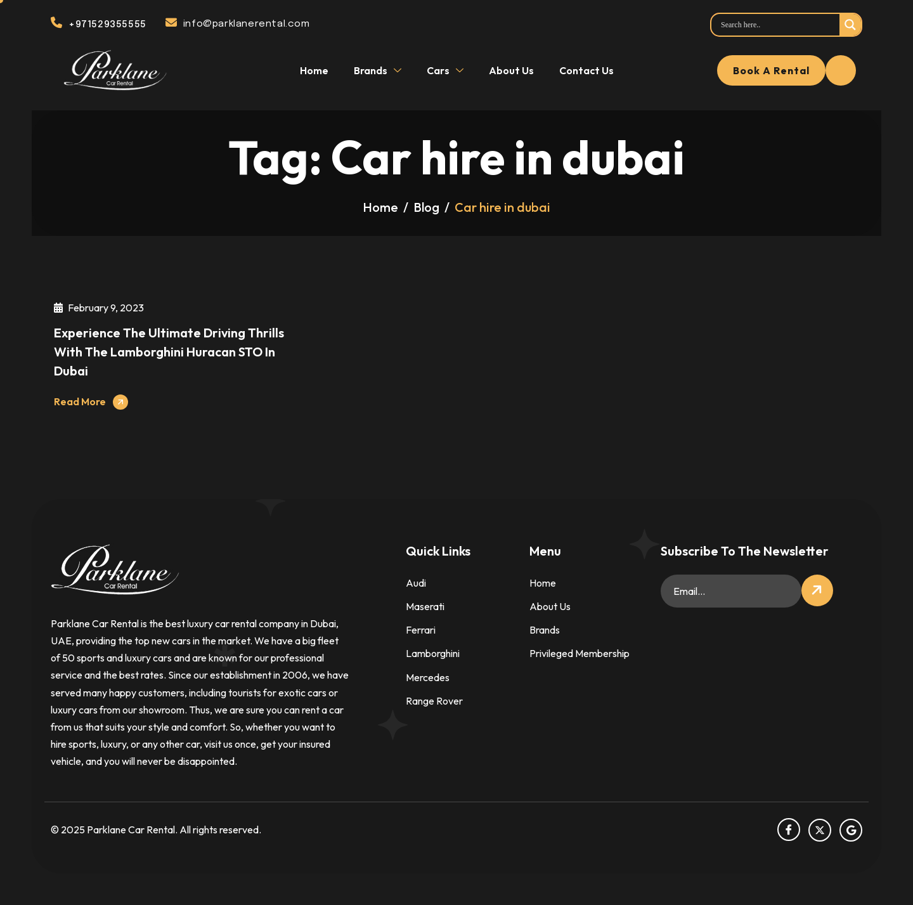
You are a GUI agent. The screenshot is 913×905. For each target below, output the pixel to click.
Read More (80, 401)
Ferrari (421, 629)
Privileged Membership (579, 653)
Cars (447, 70)
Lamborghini (433, 653)
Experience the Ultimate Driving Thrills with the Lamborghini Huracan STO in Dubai (169, 352)
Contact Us (586, 70)
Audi (416, 582)
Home (314, 70)
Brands (379, 70)
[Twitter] (819, 830)
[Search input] (778, 25)
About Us (511, 70)
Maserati (425, 606)
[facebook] (788, 829)
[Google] (850, 830)
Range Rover (434, 700)
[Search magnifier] (850, 25)
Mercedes (428, 677)
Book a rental (771, 70)
